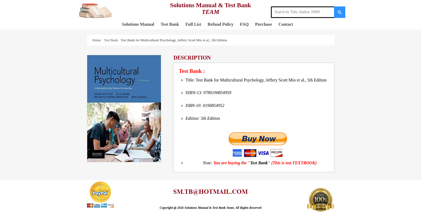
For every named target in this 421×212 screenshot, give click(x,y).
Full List (193, 24)
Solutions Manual (138, 24)
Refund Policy (220, 24)
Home (97, 40)
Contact (285, 24)
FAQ (244, 24)
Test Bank (170, 24)
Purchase (263, 24)
